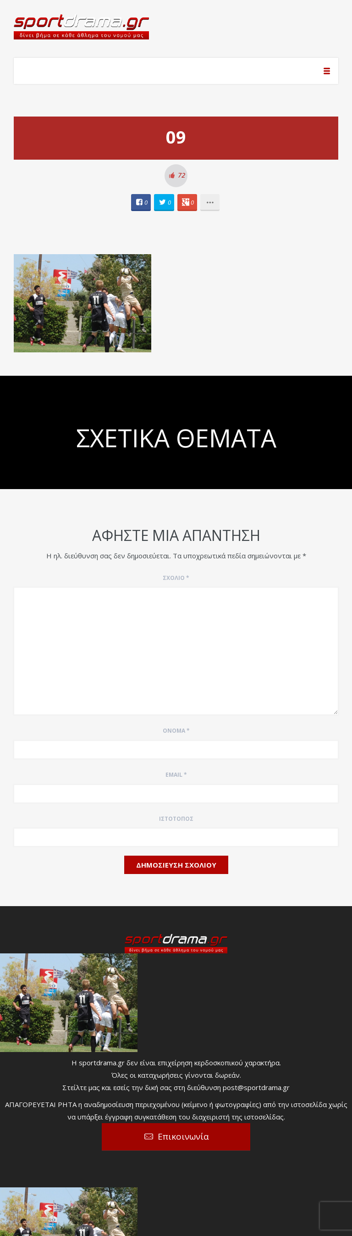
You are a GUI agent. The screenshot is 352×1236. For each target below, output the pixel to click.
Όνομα (176, 731)
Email (176, 775)
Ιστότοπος (176, 819)
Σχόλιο (176, 578)
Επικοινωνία (183, 1136)
